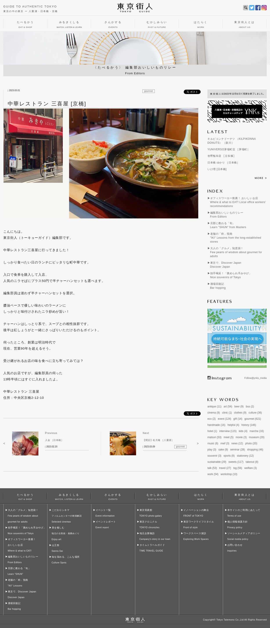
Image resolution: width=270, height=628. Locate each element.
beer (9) (239, 406)
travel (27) (225, 468)
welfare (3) (250, 468)
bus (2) (250, 406)
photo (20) (251, 443)
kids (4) (243, 431)
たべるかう (25, 496)
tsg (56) (237, 468)
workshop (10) (229, 474)
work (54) (212, 474)
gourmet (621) (253, 418)
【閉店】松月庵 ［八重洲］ (158, 440)
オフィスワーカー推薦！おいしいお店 (22, 545)
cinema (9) (213, 412)
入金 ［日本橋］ (54, 440)
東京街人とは (244, 496)
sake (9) (223, 449)
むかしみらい (157, 496)
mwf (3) (224, 443)
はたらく (201, 496)
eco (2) (211, 418)
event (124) (224, 418)
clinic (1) (227, 412)
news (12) (237, 443)
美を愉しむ (65, 533)
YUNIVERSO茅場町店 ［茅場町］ (228, 149)
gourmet (148, 91)
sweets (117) (235, 461)
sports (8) (229, 455)
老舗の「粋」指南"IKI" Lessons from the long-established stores (235, 237)
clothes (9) (240, 412)
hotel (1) (212, 431)
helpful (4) (233, 425)
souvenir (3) (214, 455)
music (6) (212, 443)
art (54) (228, 406)
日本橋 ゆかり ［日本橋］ (223, 162)
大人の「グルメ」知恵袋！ (23, 516)
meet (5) (229, 437)
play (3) (211, 449)
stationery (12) (245, 455)
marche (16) (257, 431)
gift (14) (237, 418)
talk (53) (212, 468)
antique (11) (214, 406)
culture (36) (255, 412)
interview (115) (228, 431)
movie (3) (241, 437)
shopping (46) (255, 449)
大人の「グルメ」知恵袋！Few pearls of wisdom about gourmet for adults (236, 252)
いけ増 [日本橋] (217, 169)
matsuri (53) (214, 437)
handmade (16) (216, 425)
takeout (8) (252, 461)
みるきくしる (69, 496)
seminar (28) (237, 449)
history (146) (248, 425)
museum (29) (257, 437)
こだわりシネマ (67, 516)
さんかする (113, 496)
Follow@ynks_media (255, 378)
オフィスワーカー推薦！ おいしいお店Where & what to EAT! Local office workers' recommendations (238, 202)
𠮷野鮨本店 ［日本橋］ (221, 156)
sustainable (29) (216, 461)
